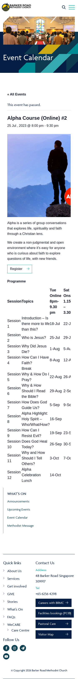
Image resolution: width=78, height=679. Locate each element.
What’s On (15, 609)
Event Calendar (17, 517)
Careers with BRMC (51, 603)
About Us (14, 571)
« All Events (16, 94)
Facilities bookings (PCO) (54, 613)
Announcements (18, 501)
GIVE (10, 594)
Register (16, 269)
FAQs (11, 617)
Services (13, 578)
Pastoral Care (47, 624)
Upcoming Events (18, 509)
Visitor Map (45, 634)
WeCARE (13, 625)
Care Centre (20, 630)
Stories (12, 602)
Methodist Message (20, 526)
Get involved (17, 586)
